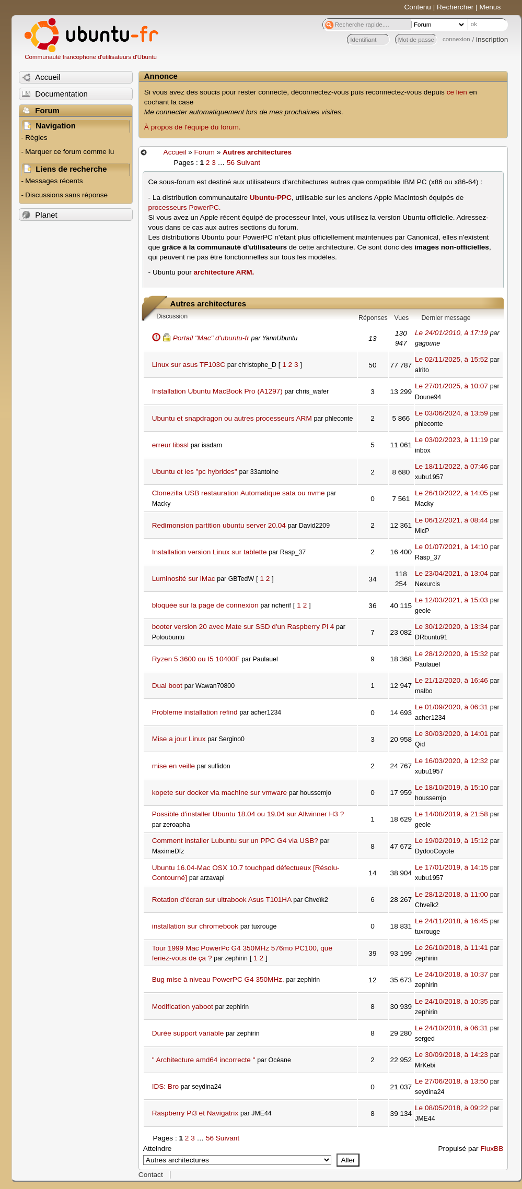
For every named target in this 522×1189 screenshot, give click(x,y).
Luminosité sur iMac (183, 578)
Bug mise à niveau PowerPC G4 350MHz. (218, 979)
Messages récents (54, 181)
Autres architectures (257, 152)
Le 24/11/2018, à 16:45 (451, 921)
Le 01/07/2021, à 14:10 (451, 547)
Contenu (417, 7)
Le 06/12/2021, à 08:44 (451, 520)
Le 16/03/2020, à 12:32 (451, 761)
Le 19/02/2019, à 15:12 (451, 841)
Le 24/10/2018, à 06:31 (451, 1028)
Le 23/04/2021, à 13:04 (451, 573)
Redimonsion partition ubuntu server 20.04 (219, 525)
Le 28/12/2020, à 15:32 (451, 654)
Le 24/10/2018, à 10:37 (451, 974)
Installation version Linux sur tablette (209, 552)
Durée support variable (188, 1033)
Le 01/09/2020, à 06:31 (451, 707)
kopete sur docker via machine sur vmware (219, 792)
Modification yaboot (182, 1006)
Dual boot (167, 685)
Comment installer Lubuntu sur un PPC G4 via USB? (235, 841)
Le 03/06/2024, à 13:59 (451, 413)
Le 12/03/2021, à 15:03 (451, 600)
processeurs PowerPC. (184, 207)
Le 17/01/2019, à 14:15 (451, 867)
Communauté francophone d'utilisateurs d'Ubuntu (91, 57)
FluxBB (491, 1148)
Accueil (175, 152)
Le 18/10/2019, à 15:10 (451, 787)
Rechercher (455, 7)
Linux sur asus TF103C (188, 364)
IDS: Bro (165, 1086)
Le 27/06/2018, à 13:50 (451, 1081)
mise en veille (173, 766)
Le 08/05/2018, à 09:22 (451, 1108)
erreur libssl (170, 445)
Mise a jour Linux (179, 739)
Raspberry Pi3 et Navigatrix (195, 1113)
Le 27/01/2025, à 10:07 (451, 386)
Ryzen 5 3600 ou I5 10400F (196, 659)
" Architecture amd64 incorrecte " (204, 1060)
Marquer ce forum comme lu (69, 152)
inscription (492, 39)
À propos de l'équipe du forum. (192, 127)
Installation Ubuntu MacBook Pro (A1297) (217, 391)
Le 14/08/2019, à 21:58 (451, 814)
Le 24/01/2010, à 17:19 (451, 333)
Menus (490, 7)
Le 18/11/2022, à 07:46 (451, 466)
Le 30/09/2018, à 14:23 (451, 1055)
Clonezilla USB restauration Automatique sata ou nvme (238, 493)
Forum (204, 152)
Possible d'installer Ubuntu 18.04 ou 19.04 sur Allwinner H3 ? (248, 814)
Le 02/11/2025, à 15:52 (451, 359)
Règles (36, 137)
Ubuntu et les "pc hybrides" (194, 471)
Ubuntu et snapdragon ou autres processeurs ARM (232, 418)
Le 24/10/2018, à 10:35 (451, 1001)
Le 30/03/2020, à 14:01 (451, 734)
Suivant (248, 163)
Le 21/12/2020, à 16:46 (451, 680)
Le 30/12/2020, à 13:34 (451, 627)
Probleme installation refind (195, 712)
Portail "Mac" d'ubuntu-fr (211, 338)
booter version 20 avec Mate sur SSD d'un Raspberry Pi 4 (243, 627)
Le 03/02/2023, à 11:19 (451, 440)
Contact (150, 1175)
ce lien (457, 92)
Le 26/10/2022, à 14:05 (451, 493)
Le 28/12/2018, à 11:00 (451, 894)
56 (231, 163)
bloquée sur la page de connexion (205, 605)
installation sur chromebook (195, 926)
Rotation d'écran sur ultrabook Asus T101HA (222, 899)
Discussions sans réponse (66, 195)
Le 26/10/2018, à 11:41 (451, 948)
